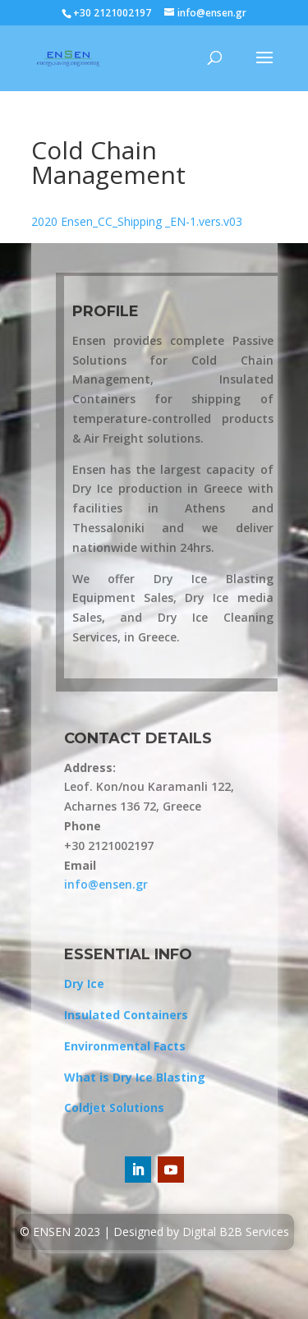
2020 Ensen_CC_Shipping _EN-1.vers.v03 (136, 221)
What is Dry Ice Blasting (134, 1077)
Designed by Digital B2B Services (201, 1231)
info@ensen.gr (106, 884)
